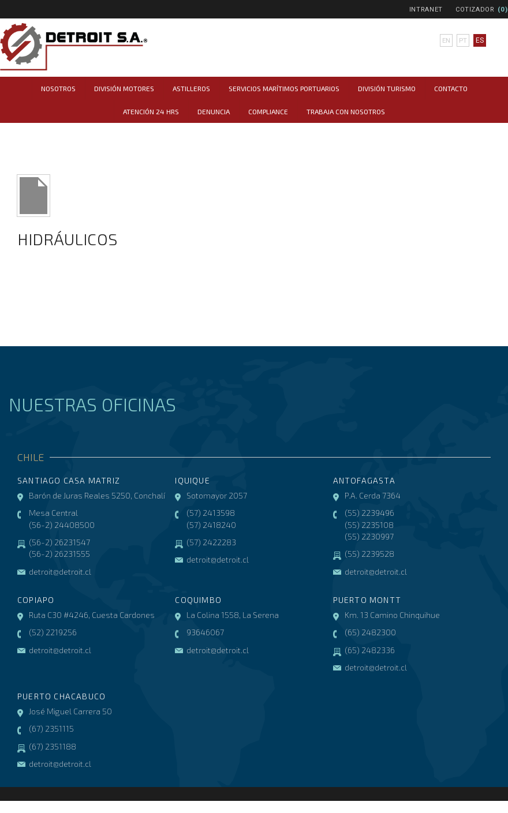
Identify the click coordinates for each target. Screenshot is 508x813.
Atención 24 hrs (151, 111)
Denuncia (213, 111)
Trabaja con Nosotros (346, 111)
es (479, 40)
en (446, 40)
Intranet (426, 9)
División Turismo (387, 88)
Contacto (451, 88)
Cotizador (475, 9)
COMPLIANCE (268, 111)
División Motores (124, 88)
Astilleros (191, 88)
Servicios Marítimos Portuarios (284, 88)
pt (462, 40)
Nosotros (58, 88)
